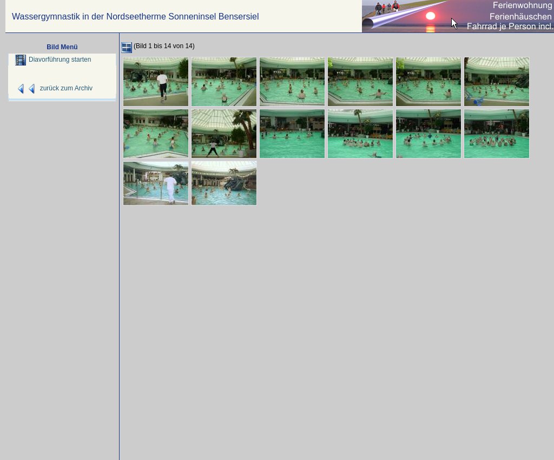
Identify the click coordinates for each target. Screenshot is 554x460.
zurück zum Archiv (66, 88)
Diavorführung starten (53, 59)
